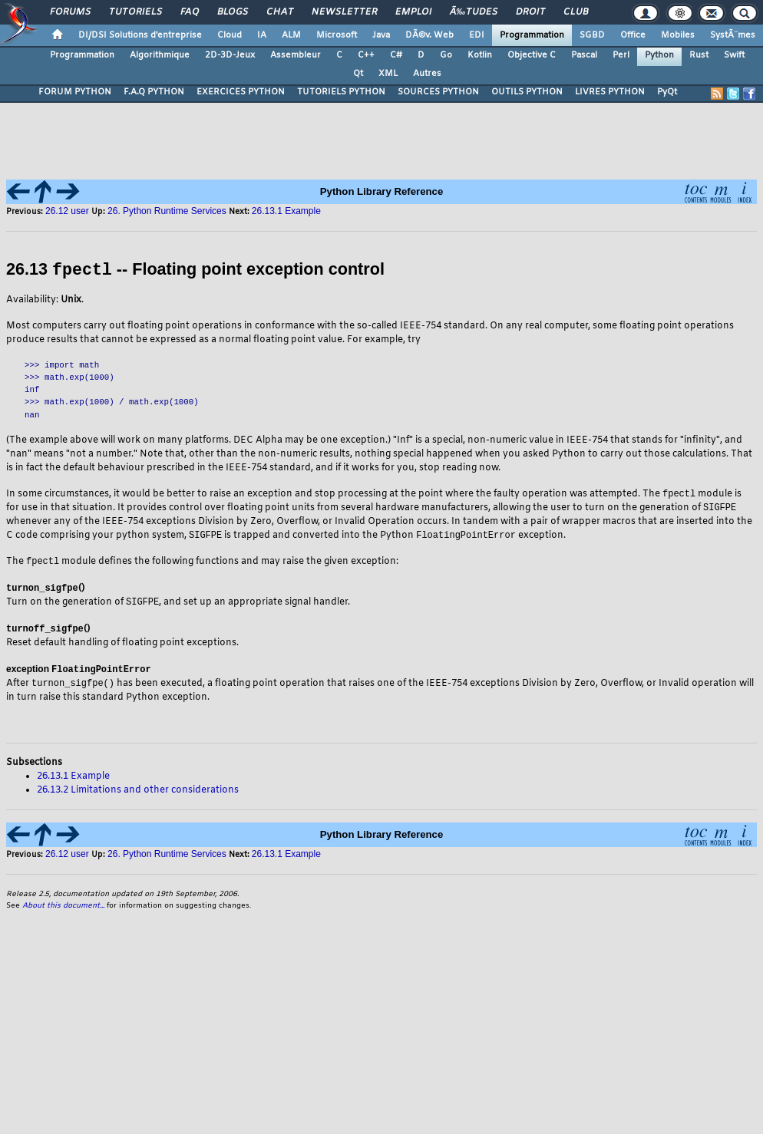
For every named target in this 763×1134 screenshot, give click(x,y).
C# (396, 55)
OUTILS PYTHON (527, 92)
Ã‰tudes (473, 12)
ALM (291, 35)
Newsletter (344, 12)
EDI (476, 35)
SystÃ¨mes (732, 35)
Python (659, 55)
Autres (427, 73)
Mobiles (678, 35)
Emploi (413, 12)
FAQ (189, 12)
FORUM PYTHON (74, 92)
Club (576, 12)
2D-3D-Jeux (230, 55)
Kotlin (479, 55)
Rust (698, 55)
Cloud (229, 35)
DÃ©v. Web (429, 35)
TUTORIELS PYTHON (341, 92)
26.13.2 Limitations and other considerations (138, 794)
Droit (530, 12)
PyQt (667, 92)
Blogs (232, 12)
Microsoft (336, 35)
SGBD (592, 35)
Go (446, 55)
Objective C (531, 55)
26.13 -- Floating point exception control (195, 269)
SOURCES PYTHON (438, 92)
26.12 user (68, 211)
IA (261, 35)
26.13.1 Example (286, 211)
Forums (70, 12)
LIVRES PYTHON (610, 92)
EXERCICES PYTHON (241, 92)
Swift (734, 55)
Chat (280, 12)
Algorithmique (160, 55)
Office (633, 35)
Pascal (584, 55)
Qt (358, 73)
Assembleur (295, 55)
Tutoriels (135, 12)
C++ (366, 55)
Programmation (532, 35)
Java (381, 35)
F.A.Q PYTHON (154, 92)
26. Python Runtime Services (166, 211)
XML (388, 73)
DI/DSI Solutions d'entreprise (140, 35)
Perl (621, 55)
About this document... (63, 910)
